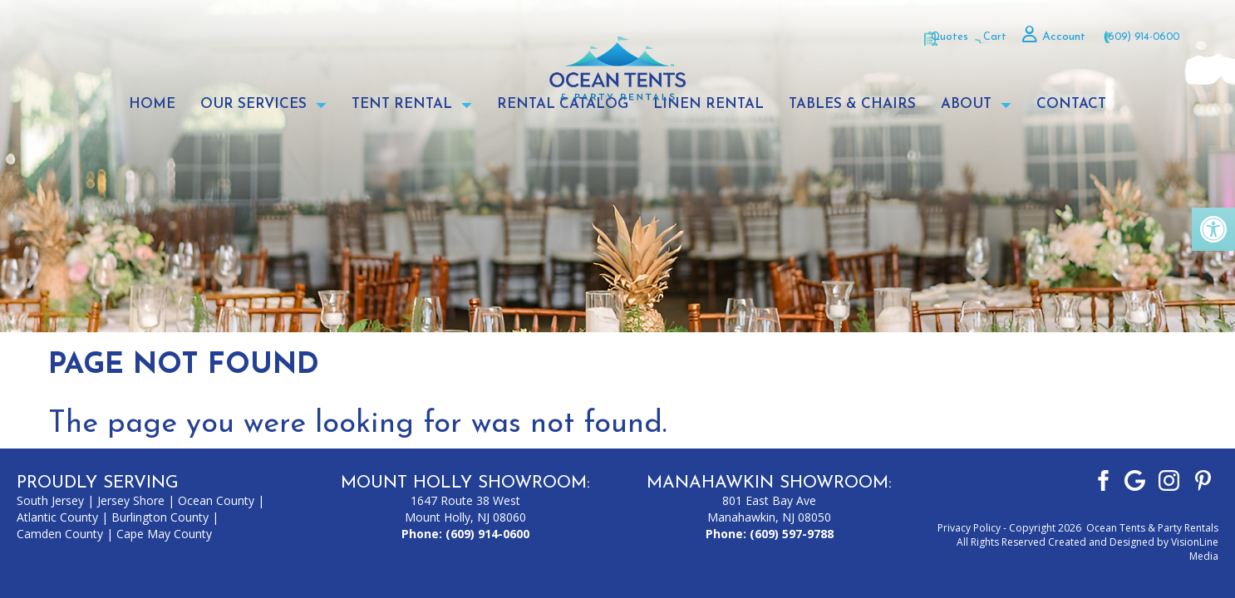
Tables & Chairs (852, 105)
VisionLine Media (1194, 549)
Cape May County (164, 534)
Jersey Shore (131, 500)
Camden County (60, 534)
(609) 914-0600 (1136, 36)
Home (152, 105)
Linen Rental (708, 105)
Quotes (897, 36)
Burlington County (160, 517)
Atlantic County (57, 517)
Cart (966, 36)
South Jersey (50, 500)
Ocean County (216, 500)
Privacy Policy (969, 528)
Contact (1071, 105)
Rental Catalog (562, 105)
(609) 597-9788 (792, 534)
